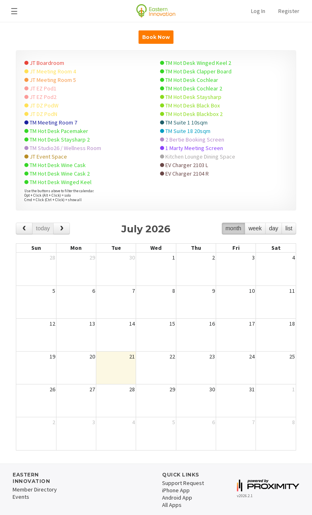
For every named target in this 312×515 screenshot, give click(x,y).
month (233, 228)
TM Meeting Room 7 (50, 122)
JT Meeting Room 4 (50, 71)
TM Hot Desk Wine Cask (55, 165)
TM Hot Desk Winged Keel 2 (195, 63)
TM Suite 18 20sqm (185, 131)
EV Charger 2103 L (184, 165)
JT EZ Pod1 (40, 88)
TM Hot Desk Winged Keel (57, 182)
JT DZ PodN (40, 114)
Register (288, 11)
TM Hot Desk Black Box (190, 105)
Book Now (156, 37)
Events (21, 496)
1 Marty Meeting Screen (191, 148)
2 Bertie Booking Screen (192, 139)
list (288, 228)
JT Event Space (45, 156)
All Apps (172, 505)
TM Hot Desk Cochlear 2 (191, 88)
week (255, 228)
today (43, 228)
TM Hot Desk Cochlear (189, 80)
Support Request (183, 483)
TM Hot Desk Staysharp (190, 97)
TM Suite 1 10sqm (184, 122)
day (273, 228)
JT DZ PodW (41, 105)
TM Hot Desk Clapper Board (196, 71)
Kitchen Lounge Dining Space (197, 156)
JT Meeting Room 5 (50, 80)
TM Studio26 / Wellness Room (62, 148)
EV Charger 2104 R (184, 173)
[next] (61, 228)
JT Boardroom (44, 63)
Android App (177, 497)
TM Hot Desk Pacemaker (56, 131)
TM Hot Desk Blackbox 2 (191, 114)
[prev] (24, 228)
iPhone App (176, 490)
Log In (258, 11)
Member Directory (35, 489)
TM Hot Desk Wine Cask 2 (57, 173)
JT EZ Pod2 (40, 97)
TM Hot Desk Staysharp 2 (57, 139)
